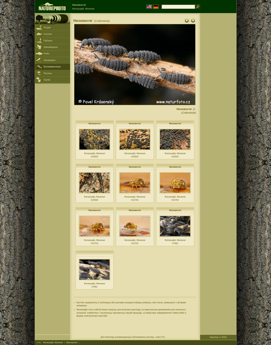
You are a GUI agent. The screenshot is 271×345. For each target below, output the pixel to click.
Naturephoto (71, 342)
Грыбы (47, 79)
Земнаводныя (51, 47)
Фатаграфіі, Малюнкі (53, 342)
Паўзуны (48, 40)
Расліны (48, 73)
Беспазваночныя (52, 66)
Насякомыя (49, 60)
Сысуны (48, 34)
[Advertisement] (218, 77)
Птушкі (47, 27)
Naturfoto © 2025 (218, 337)
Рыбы (47, 53)
